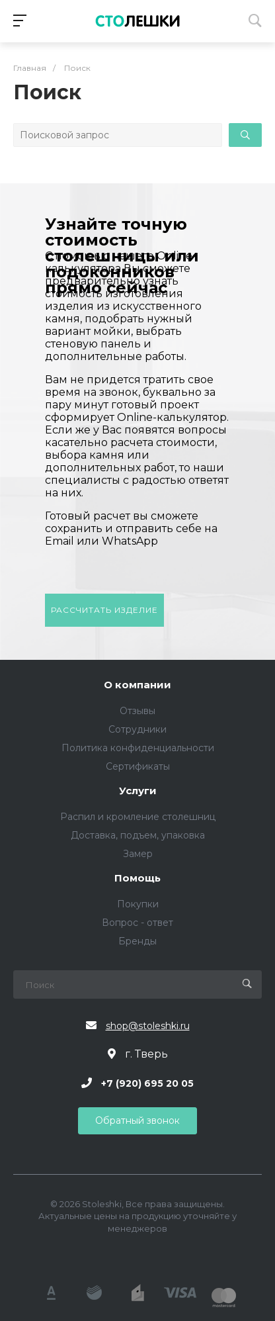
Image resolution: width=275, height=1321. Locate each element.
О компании (137, 685)
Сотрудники (137, 729)
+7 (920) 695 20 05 (147, 1083)
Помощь (137, 878)
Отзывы (137, 711)
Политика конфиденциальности (137, 748)
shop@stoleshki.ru (148, 1026)
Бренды (137, 941)
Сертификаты (138, 766)
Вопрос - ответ (137, 923)
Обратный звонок (137, 1120)
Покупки (138, 904)
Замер (138, 854)
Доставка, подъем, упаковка (138, 835)
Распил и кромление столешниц (138, 817)
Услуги (138, 791)
